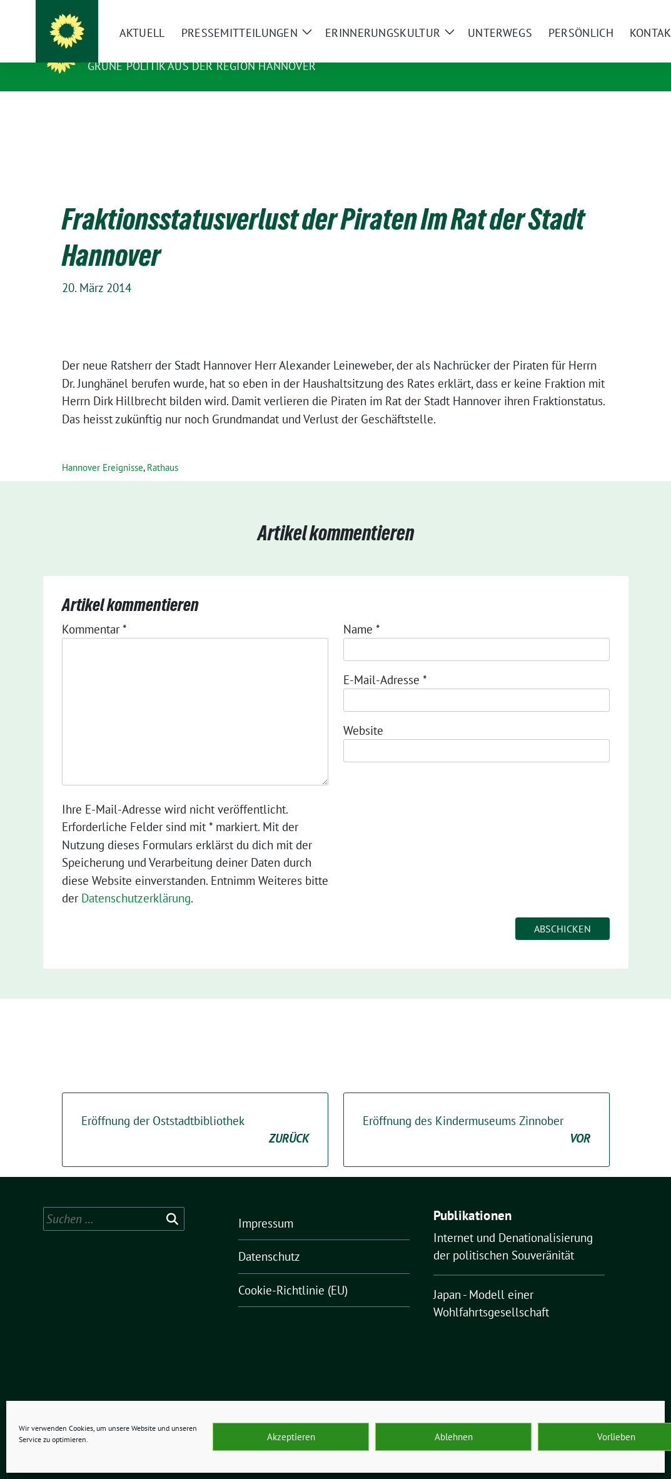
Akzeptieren (291, 1437)
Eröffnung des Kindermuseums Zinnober (476, 1111)
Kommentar (94, 609)
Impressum (265, 1203)
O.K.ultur (119, 48)
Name (361, 609)
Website (363, 711)
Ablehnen (454, 1437)
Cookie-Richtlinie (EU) (293, 1270)
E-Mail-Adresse (385, 660)
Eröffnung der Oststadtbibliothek (195, 1111)
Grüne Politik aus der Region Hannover (202, 66)
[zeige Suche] (606, 11)
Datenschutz (269, 1236)
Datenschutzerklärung (136, 878)
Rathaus (162, 448)
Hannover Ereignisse (102, 448)
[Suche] (588, 11)
